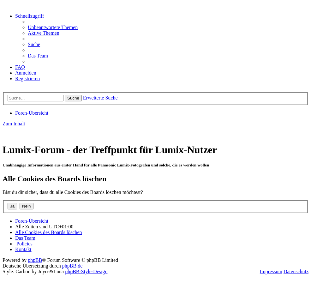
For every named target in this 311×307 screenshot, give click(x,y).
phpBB (35, 260)
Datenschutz (296, 271)
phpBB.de (72, 265)
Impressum (271, 271)
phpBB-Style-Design (86, 271)
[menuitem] (53, 27)
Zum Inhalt (14, 123)
